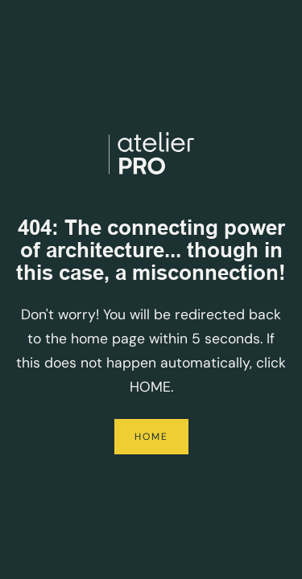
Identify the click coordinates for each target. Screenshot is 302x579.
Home (151, 436)
